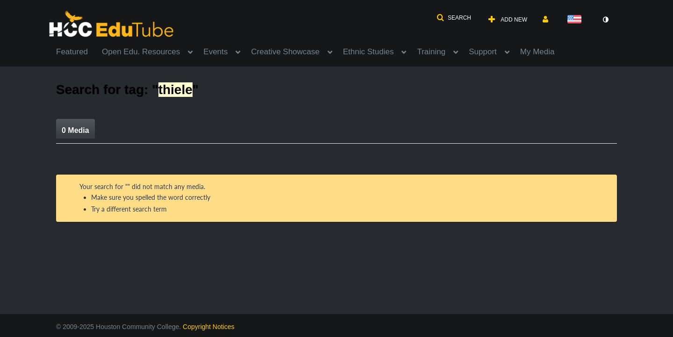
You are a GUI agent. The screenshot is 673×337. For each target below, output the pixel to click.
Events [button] (215, 51)
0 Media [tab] (75, 130)
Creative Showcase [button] (285, 51)
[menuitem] (79, 51)
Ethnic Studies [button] (368, 51)
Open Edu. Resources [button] (141, 51)
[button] (453, 17)
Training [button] (431, 51)
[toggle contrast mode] (605, 19)
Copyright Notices (209, 326)
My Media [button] (537, 51)
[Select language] (576, 20)
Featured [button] (72, 51)
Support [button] (483, 51)
